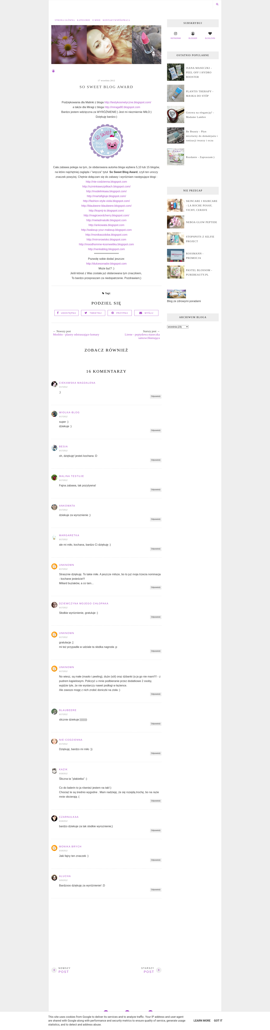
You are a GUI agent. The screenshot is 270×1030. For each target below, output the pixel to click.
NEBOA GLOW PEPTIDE (201, 222)
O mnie (96, 20)
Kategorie (83, 20)
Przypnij (122, 313)
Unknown (66, 565)
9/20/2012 (63, 880)
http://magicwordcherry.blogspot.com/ (106, 215)
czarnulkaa (69, 817)
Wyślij (149, 313)
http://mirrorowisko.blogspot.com (106, 239)
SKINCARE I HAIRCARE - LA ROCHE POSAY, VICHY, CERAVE (201, 206)
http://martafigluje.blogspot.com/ (106, 196)
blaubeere (68, 710)
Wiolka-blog (69, 412)
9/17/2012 (63, 387)
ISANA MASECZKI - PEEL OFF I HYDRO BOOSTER (199, 72)
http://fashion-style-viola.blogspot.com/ (106, 200)
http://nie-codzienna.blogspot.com (106, 181)
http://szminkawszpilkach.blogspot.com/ (106, 186)
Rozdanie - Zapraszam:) (200, 157)
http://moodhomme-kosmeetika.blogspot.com (106, 244)
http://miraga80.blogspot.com (122, 107)
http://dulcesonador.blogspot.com (106, 263)
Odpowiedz (155, 396)
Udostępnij (68, 313)
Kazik (63, 769)
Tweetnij (96, 313)
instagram (176, 35)
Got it (218, 1020)
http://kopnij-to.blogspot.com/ (106, 210)
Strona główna (65, 20)
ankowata (67, 505)
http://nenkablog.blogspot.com (106, 249)
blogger (193, 35)
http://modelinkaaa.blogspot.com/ (106, 191)
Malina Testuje (71, 476)
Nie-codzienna (70, 739)
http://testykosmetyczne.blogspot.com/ (127, 102)
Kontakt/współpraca (116, 20)
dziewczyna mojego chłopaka (83, 603)
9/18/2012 (63, 773)
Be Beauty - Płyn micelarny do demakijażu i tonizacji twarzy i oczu (202, 136)
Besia (63, 446)
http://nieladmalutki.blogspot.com (106, 220)
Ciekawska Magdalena (77, 382)
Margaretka (69, 535)
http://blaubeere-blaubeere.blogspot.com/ (106, 205)
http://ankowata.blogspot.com (106, 225)
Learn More (202, 1020)
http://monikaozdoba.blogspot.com (106, 234)
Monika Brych (70, 846)
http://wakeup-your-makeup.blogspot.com (106, 229)
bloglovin (210, 35)
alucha (65, 876)
